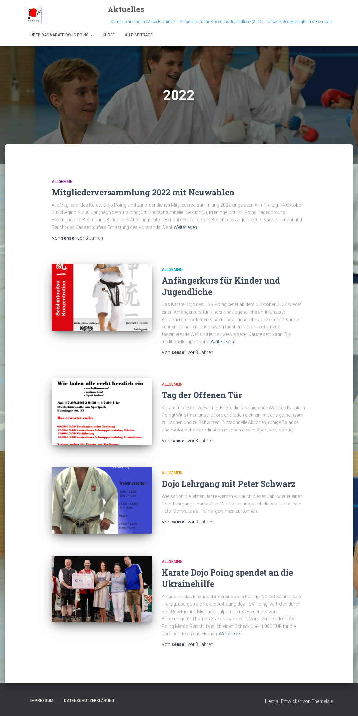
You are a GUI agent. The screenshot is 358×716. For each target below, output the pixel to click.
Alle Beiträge (139, 35)
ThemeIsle (322, 701)
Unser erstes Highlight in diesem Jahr (300, 21)
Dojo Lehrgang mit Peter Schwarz (228, 483)
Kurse (109, 35)
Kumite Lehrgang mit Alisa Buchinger (143, 21)
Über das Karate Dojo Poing (61, 35)
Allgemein (62, 181)
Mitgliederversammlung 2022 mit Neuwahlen (143, 192)
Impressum (41, 700)
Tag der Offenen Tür (202, 395)
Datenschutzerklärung (89, 700)
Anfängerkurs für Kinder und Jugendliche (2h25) (222, 21)
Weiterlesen (185, 227)
